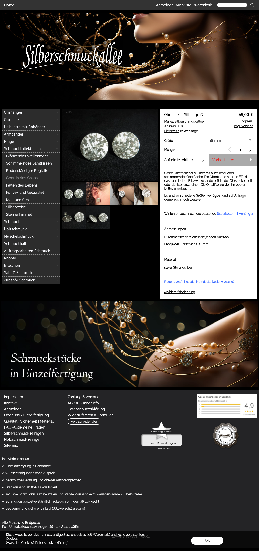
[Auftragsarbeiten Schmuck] (31, 250)
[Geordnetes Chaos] (31, 178)
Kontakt (10, 403)
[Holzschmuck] (31, 229)
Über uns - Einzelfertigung (26, 415)
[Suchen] (232, 5)
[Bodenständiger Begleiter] (31, 170)
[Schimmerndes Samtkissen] (31, 163)
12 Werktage (181, 131)
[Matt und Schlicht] (31, 199)
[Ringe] (31, 141)
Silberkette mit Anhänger (235, 214)
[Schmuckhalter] (31, 243)
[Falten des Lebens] (31, 185)
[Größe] (231, 140)
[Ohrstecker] (31, 119)
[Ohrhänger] (31, 112)
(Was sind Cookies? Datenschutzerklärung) (37, 543)
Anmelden (164, 5)
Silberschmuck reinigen (24, 433)
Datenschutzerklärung (86, 409)
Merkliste (183, 5)
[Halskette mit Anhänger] (31, 126)
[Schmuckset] (31, 221)
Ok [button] (207, 540)
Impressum (13, 397)
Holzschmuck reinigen (22, 439)
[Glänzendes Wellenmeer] (31, 156)
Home (9, 5)
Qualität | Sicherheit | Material (29, 421)
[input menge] (240, 149)
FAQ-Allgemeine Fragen (24, 427)
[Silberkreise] (31, 207)
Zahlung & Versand (83, 397)
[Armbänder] (31, 134)
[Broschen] (31, 265)
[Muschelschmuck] (31, 236)
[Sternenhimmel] (31, 214)
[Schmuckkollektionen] (31, 148)
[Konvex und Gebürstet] (31, 192)
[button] (252, 5)
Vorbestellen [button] (223, 160)
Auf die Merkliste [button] (178, 160)
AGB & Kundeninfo (83, 403)
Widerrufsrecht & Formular (90, 415)
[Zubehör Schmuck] (31, 280)
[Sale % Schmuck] (31, 272)
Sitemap (11, 445)
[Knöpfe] (31, 258)
